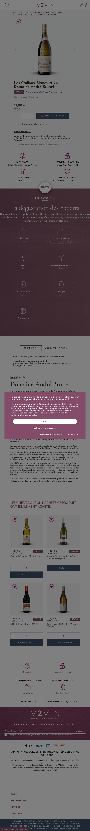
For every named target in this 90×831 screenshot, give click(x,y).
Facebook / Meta (58, 404)
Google (42, 404)
